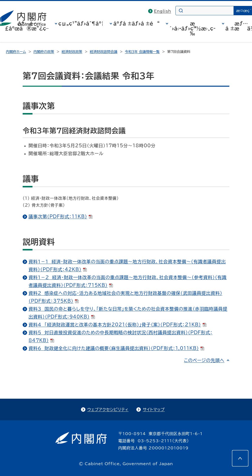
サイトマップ (154, 409)
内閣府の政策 (43, 51)
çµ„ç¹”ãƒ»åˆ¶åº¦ (81, 23)
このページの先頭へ (204, 360)
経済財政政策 (72, 51)
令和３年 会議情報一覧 (142, 51)
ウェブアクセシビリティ (107, 409)
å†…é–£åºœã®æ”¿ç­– (27, 26)
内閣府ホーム (16, 51)
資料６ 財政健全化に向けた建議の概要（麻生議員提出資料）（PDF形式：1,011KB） (116, 348)
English (162, 11)
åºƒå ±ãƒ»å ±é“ (136, 23)
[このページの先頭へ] (240, 458)
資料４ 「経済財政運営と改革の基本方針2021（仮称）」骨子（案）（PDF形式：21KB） (117, 324)
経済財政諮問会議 (103, 51)
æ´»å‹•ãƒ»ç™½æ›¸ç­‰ (192, 28)
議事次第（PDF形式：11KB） (61, 216)
